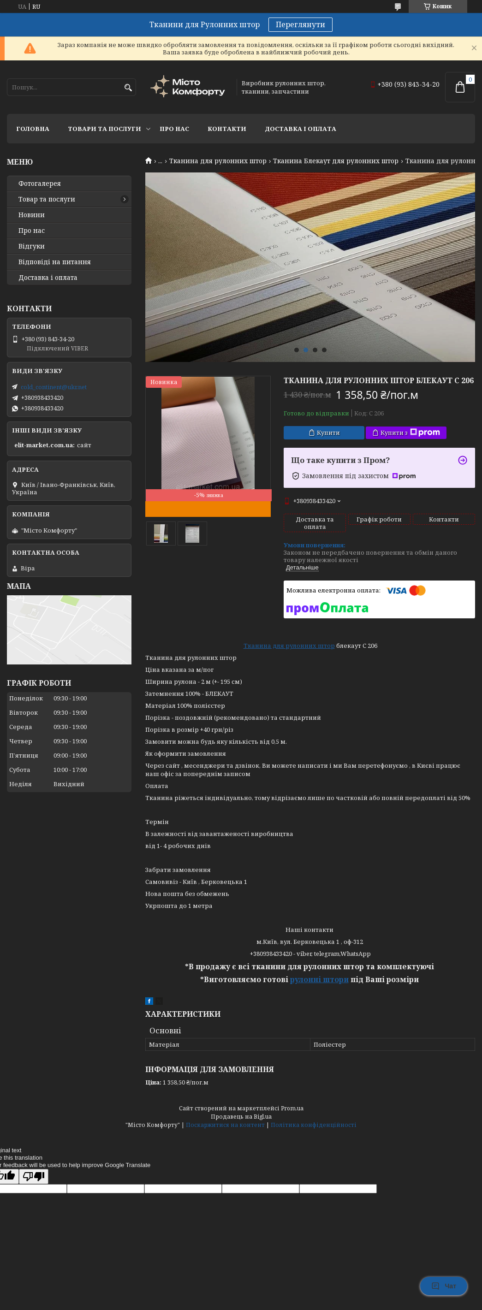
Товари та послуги (104, 128)
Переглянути (300, 24)
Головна (32, 128)
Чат (443, 1286)
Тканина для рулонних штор (218, 161)
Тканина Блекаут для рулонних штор (336, 161)
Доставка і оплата (300, 128)
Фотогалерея (39, 183)
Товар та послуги (46, 199)
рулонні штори (319, 979)
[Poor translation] (33, 1176)
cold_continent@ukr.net (54, 387)
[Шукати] (128, 88)
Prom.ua (292, 1108)
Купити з (410, 432)
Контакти (227, 128)
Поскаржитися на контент (225, 1125)
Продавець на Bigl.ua (241, 1116)
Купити (328, 432)
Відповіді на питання (54, 262)
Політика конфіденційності (314, 1125)
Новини (31, 215)
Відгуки (31, 246)
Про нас (174, 128)
